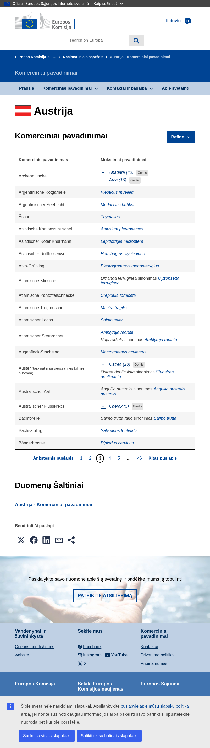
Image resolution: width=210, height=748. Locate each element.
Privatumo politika (157, 655)
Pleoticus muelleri (117, 192)
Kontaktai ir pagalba (127, 88)
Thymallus (110, 216)
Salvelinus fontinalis (119, 430)
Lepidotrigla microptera (122, 241)
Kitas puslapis (162, 458)
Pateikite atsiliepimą (105, 595)
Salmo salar (112, 320)
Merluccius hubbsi (117, 204)
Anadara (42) (121, 172)
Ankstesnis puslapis (53, 458)
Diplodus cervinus (117, 443)
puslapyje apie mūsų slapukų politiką (155, 706)
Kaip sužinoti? (108, 3)
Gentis (142, 173)
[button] (21, 540)
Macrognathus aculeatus (123, 352)
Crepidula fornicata (118, 295)
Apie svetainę (175, 88)
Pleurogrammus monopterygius (130, 266)
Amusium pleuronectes (122, 229)
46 (140, 458)
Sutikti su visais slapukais (46, 736)
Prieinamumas (154, 663)
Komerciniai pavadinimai (67, 88)
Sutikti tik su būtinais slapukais (109, 736)
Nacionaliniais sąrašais (83, 57)
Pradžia (26, 88)
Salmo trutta (165, 418)
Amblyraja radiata (117, 332)
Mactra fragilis (114, 307)
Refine (177, 137)
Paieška (136, 40)
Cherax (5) (119, 406)
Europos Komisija (30, 57)
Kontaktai (149, 646)
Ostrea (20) (119, 364)
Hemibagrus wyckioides (123, 253)
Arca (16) (117, 180)
